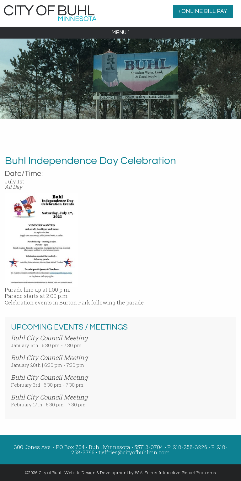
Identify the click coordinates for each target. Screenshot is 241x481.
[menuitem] (203, 11)
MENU (120, 32)
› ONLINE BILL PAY (203, 11)
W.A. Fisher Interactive (157, 472)
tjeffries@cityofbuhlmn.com (134, 452)
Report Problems (199, 472)
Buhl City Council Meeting (49, 338)
